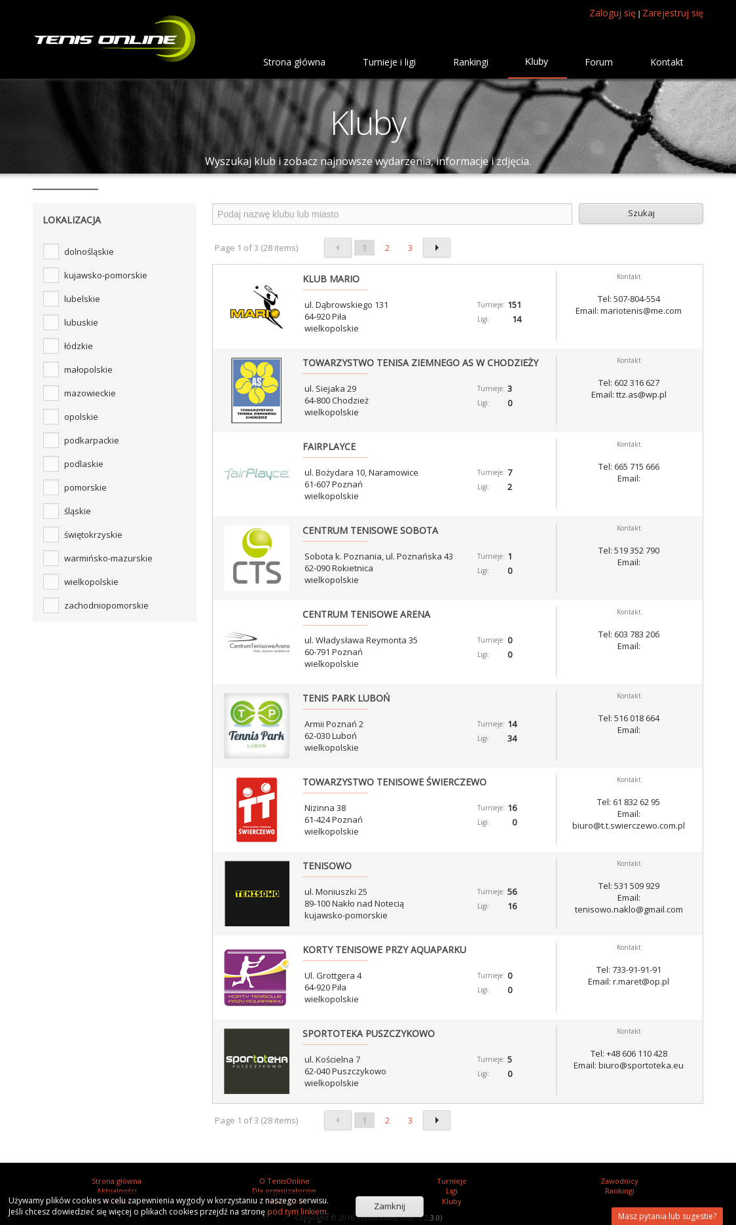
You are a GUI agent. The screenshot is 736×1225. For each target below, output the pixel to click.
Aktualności (117, 1191)
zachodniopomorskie (106, 605)
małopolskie (88, 369)
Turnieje (452, 1181)
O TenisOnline (284, 1181)
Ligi (452, 1191)
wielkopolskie (91, 582)
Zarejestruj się (672, 13)
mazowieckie (90, 393)
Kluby (452, 1201)
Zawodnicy (619, 1181)
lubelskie (82, 299)
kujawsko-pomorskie (105, 275)
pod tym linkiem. (297, 1211)
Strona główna (116, 1181)
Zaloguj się (612, 13)
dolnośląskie (89, 251)
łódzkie (78, 346)
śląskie (77, 511)
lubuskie (81, 322)
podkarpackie (91, 440)
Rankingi (620, 1191)
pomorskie (85, 487)
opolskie (81, 417)
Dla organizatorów (284, 1191)
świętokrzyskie (93, 534)
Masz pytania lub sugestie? (667, 1216)
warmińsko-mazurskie (108, 558)
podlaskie (83, 464)
